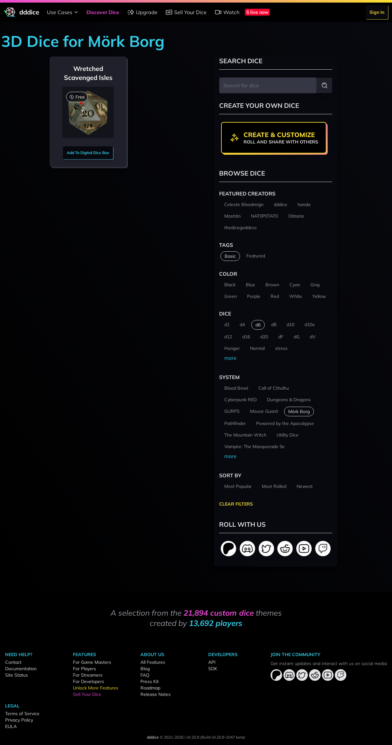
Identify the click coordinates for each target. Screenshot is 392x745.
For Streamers (87, 675)
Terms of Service (22, 713)
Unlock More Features (95, 688)
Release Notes (155, 694)
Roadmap (150, 688)
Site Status (16, 675)
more (230, 358)
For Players (84, 668)
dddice (153, 737)
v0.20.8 (192, 737)
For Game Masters (92, 662)
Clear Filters (236, 504)
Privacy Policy (19, 720)
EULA (11, 726)
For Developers (88, 681)
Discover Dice (102, 12)
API (212, 662)
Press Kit (149, 681)
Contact (13, 662)
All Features (152, 662)
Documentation (21, 668)
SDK (212, 668)
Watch (226, 12)
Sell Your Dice (186, 12)
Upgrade (142, 12)
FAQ (144, 675)
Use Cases (63, 12)
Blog (145, 668)
